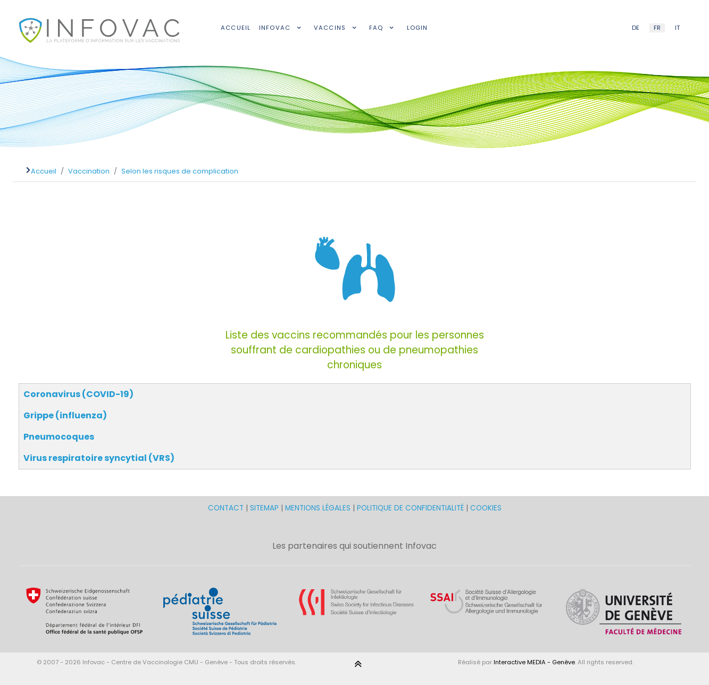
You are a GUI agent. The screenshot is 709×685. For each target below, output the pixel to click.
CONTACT (227, 508)
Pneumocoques (58, 437)
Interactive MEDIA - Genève (534, 662)
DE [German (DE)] (635, 27)
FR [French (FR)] (657, 27)
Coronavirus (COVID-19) (78, 394)
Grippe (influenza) (65, 415)
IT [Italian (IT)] (677, 27)
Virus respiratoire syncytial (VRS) (98, 458)
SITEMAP (265, 508)
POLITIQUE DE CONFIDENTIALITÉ (410, 508)
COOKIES (486, 508)
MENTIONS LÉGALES (318, 508)
